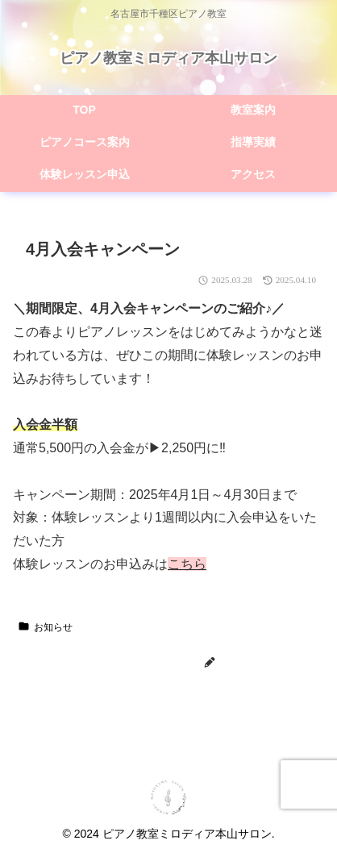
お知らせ (45, 627)
